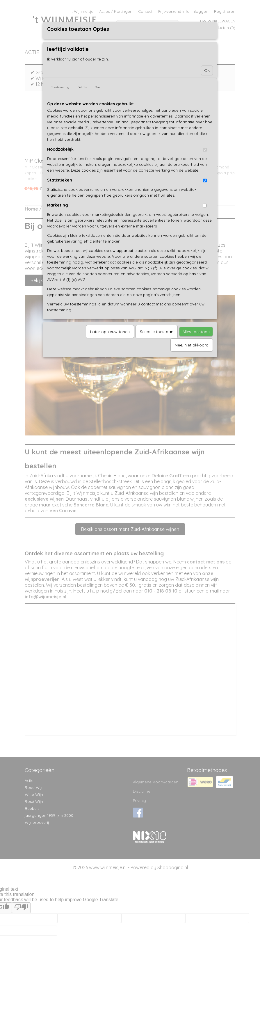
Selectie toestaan (156, 331)
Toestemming (60, 87)
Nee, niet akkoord (192, 345)
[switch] (205, 150)
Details (82, 87)
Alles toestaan (196, 331)
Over (98, 87)
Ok (207, 70)
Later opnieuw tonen (110, 331)
